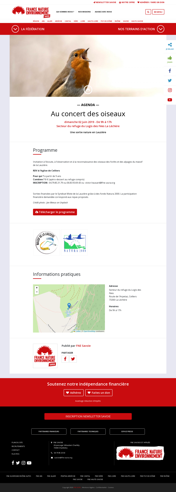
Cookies (111, 487)
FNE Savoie (83, 346)
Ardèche (58, 21)
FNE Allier (51, 476)
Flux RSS (15, 454)
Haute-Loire (93, 21)
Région (36, 21)
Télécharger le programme (55, 212)
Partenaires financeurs (49, 431)
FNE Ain (39, 476)
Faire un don (157, 2)
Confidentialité (101, 487)
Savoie (126, 21)
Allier (49, 21)
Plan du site (17, 442)
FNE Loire (112, 476)
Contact (16, 450)
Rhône (117, 21)
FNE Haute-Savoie (95, 479)
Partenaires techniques (88, 431)
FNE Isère (99, 476)
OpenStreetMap (89, 331)
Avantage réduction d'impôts (88, 401)
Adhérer (144, 2)
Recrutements (18, 446)
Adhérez (73, 393)
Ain (43, 21)
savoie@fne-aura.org (63, 457)
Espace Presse (127, 431)
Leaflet (76, 331)
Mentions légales (88, 487)
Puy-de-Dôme (106, 21)
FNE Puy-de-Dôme (147, 476)
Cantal (68, 21)
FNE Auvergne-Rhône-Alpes (18, 476)
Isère (76, 21)
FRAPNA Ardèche (68, 476)
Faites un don (99, 393)
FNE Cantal (85, 476)
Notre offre (127, 2)
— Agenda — (88, 104)
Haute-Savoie (137, 21)
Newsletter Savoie (104, 2)
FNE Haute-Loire (128, 476)
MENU (158, 11)
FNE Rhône (165, 476)
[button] (69, 305)
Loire (83, 21)
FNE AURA (77, 487)
